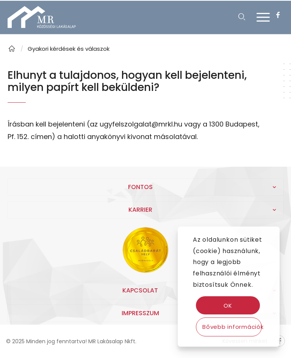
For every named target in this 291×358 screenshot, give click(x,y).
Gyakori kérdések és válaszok (69, 49)
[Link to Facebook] (277, 15)
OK (228, 306)
